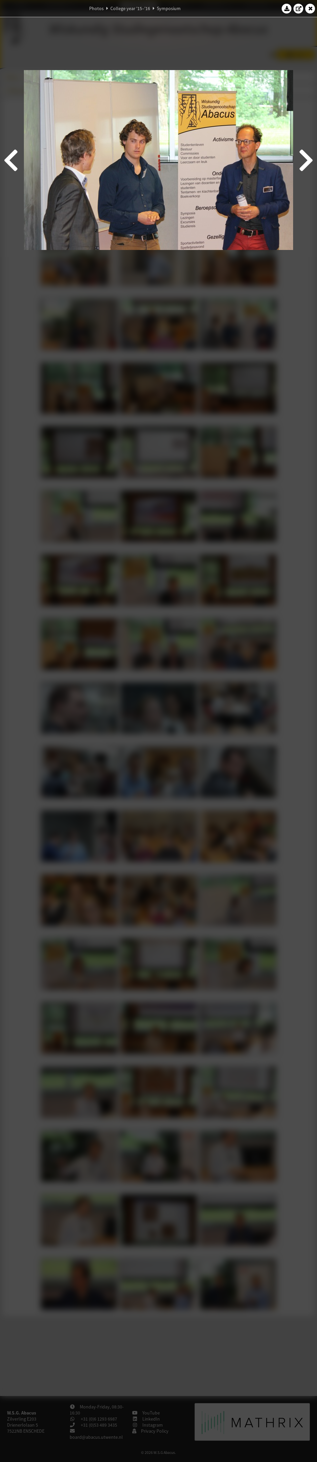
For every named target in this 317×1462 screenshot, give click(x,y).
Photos (96, 8)
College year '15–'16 (130, 8)
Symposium (169, 8)
